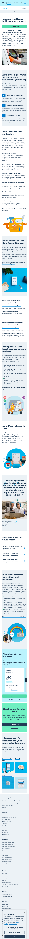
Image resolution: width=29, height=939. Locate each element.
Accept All (14, 936)
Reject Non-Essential (14, 932)
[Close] (24, 912)
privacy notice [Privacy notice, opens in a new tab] (13, 924)
